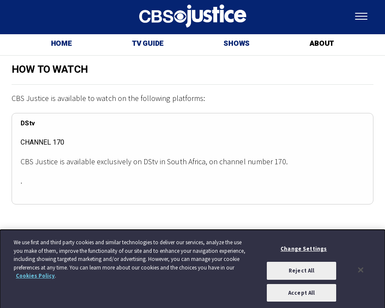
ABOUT (322, 43)
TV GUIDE (148, 43)
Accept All (301, 294)
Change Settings (304, 250)
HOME (61, 43)
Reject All (301, 272)
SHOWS (237, 43)
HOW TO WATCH (50, 69)
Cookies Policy (35, 277)
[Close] (360, 271)
